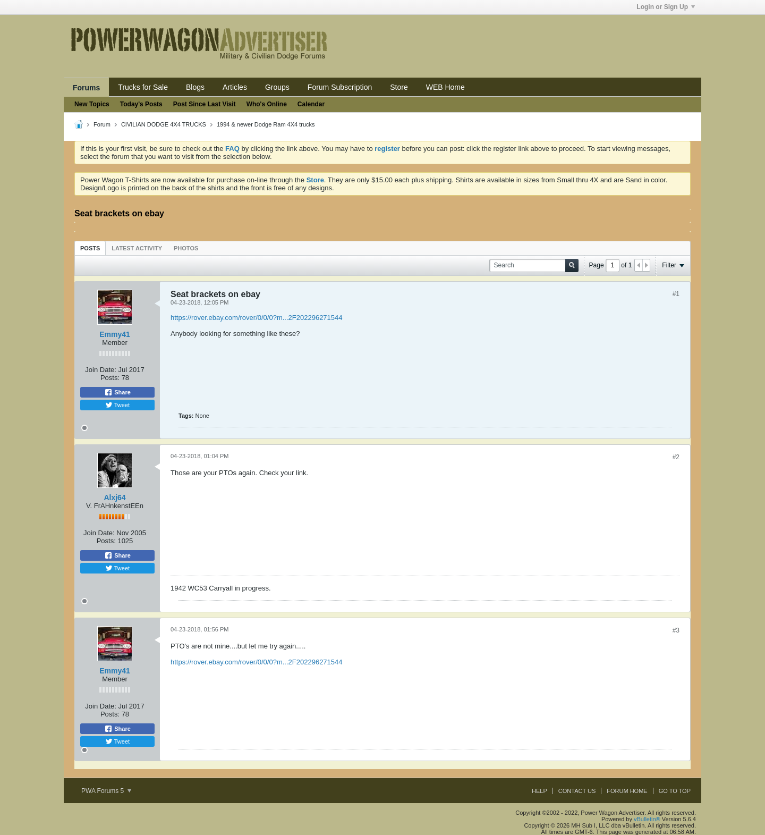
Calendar (311, 104)
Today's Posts (141, 104)
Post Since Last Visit (204, 104)
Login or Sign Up (665, 7)
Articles (235, 87)
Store (398, 87)
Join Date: (100, 370)
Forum (102, 124)
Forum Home (627, 791)
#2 (676, 457)
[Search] (534, 265)
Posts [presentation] (90, 248)
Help (539, 791)
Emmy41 (114, 334)
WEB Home (445, 87)
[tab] (90, 248)
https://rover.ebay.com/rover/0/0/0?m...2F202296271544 (257, 318)
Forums (86, 87)
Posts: (110, 378)
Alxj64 (114, 497)
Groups (277, 87)
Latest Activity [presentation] (137, 248)
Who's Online (266, 104)
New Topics (91, 104)
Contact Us (577, 791)
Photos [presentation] (186, 248)
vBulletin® (647, 819)
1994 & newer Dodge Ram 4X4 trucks (266, 124)
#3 (676, 630)
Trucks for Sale (143, 87)
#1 (676, 294)
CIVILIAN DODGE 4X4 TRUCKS (163, 124)
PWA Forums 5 (106, 791)
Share (117, 392)
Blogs (195, 87)
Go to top (675, 791)
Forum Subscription (340, 87)
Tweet (117, 405)
